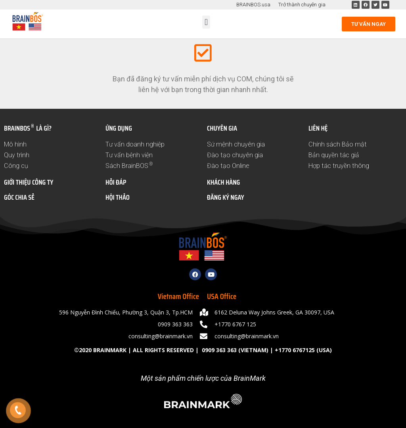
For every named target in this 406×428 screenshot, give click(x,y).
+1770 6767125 (295, 350)
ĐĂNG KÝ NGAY (225, 197)
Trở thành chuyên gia (302, 5)
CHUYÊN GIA (222, 128)
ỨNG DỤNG (118, 128)
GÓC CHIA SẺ (19, 197)
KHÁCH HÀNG (223, 182)
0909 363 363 (218, 350)
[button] (206, 22)
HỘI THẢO (117, 197)
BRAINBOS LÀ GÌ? (28, 128)
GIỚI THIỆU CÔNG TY (28, 182)
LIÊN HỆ (317, 128)
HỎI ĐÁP (115, 182)
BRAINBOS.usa (253, 5)
